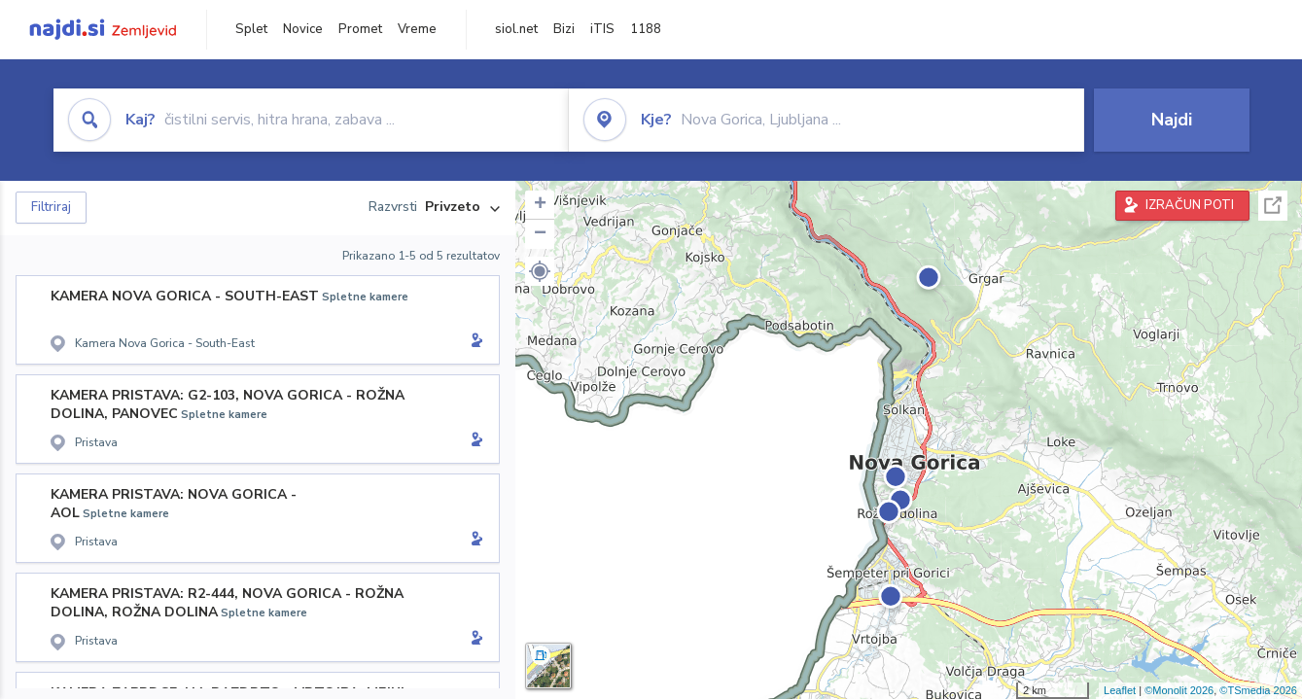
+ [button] (540, 205)
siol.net (516, 29)
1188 (645, 29)
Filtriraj (51, 207)
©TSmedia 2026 (1258, 690)
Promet (360, 29)
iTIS (602, 29)
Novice (303, 29)
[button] (539, 271)
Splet (251, 29)
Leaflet (1120, 690)
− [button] (540, 234)
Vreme (417, 29)
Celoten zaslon (1272, 206)
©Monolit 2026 (1179, 690)
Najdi (1171, 119)
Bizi (564, 29)
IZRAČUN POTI (1189, 205)
